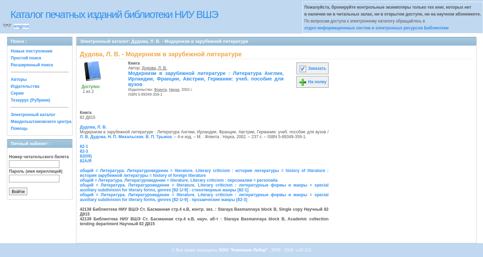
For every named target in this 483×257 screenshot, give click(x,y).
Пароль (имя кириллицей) (36, 171)
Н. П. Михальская (125, 136)
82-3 (84, 151)
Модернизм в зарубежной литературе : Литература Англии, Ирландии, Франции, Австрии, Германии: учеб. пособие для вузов (206, 78)
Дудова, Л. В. (154, 68)
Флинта (160, 89)
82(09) (86, 156)
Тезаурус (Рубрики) (30, 100)
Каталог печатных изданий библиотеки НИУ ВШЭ (114, 14)
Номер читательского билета (39, 156)
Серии (17, 93)
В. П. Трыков (158, 136)
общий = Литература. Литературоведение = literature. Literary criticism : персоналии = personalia (179, 180)
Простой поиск (26, 58)
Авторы (19, 79)
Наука (174, 89)
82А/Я (86, 161)
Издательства (25, 86)
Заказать (312, 68)
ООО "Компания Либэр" (244, 250)
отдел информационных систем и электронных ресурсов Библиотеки (376, 28)
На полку (312, 81)
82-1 (84, 146)
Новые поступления (32, 51)
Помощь (19, 128)
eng (17, 26)
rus (25, 26)
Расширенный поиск (32, 65)
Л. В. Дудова (92, 136)
